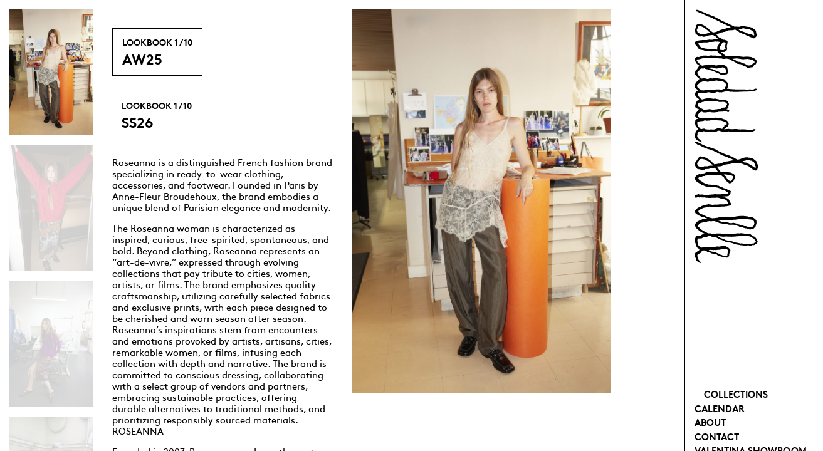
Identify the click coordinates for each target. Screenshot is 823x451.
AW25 (157, 52)
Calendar (720, 408)
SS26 (157, 115)
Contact (717, 436)
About (710, 421)
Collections (736, 393)
